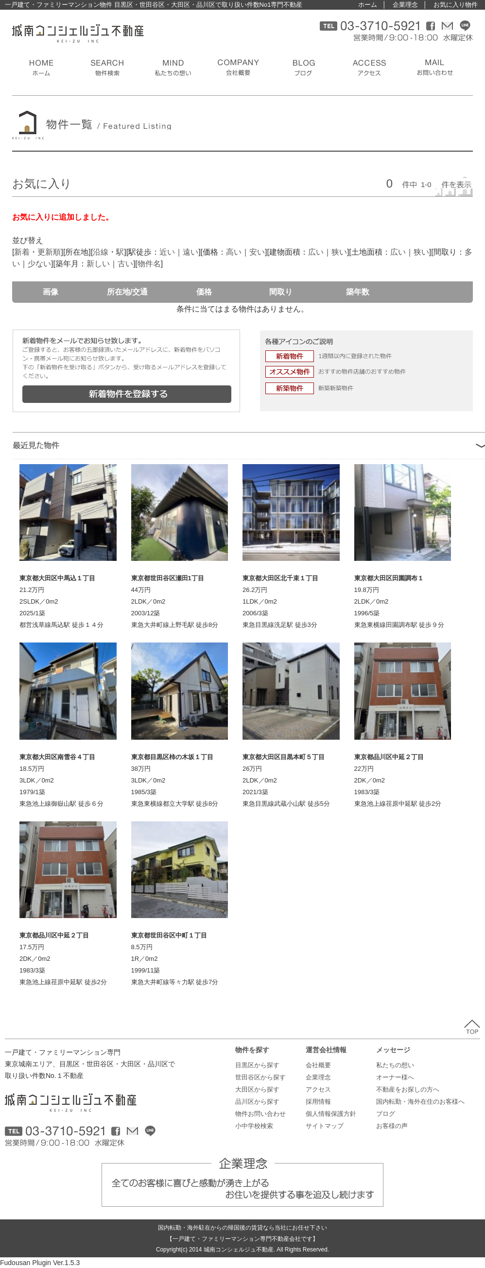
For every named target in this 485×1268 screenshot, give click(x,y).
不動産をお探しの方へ (407, 1089)
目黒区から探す (257, 1065)
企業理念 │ (410, 4)
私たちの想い (395, 1065)
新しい (98, 264)
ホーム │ (372, 4)
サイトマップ (325, 1125)
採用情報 (318, 1101)
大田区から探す (257, 1089)
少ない (39, 264)
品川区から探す (257, 1101)
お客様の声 (392, 1125)
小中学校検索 (254, 1125)
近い (167, 252)
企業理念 (318, 1077)
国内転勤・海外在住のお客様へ (420, 1101)
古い (125, 264)
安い (257, 252)
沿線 (100, 252)
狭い (339, 252)
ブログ (385, 1113)
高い (234, 252)
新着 (22, 252)
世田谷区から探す (260, 1077)
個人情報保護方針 (331, 1113)
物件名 (149, 264)
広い (316, 252)
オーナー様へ (395, 1077)
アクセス (318, 1089)
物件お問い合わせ (260, 1113)
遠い (190, 252)
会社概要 (318, 1065)
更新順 (49, 252)
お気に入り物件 (455, 4)
